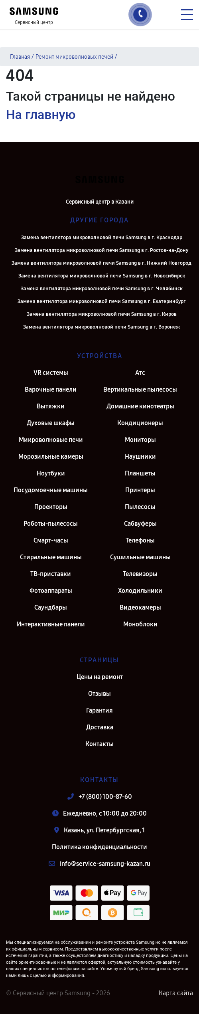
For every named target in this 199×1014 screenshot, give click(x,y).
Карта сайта (176, 993)
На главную (40, 114)
